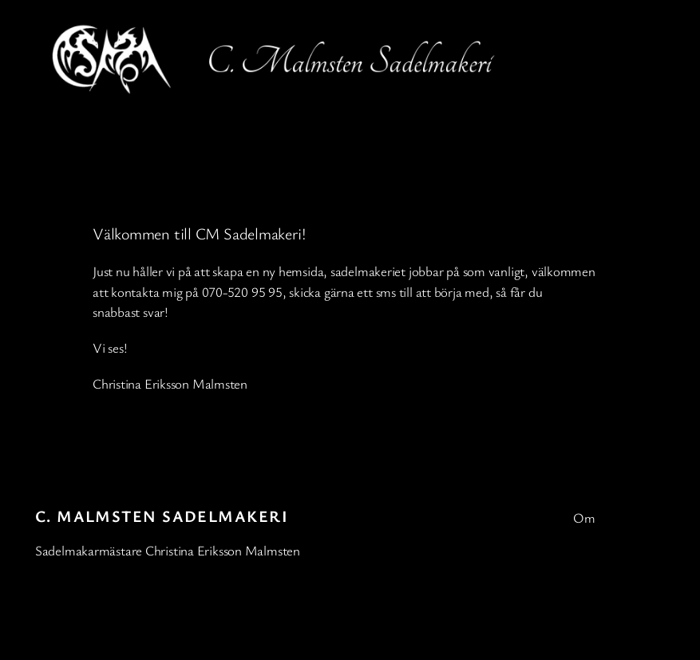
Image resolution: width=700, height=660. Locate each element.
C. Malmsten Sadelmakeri (161, 516)
